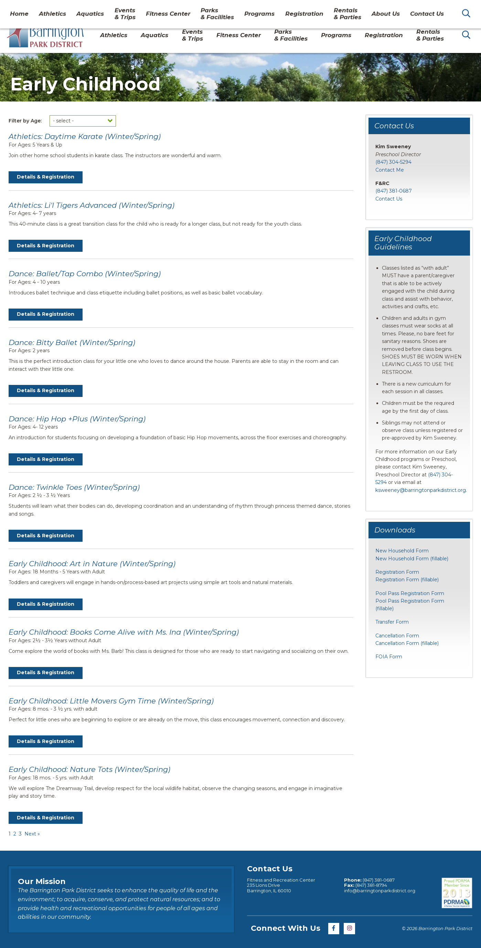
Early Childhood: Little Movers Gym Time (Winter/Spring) (111, 701)
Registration (384, 35)
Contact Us (420, 8)
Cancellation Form (397, 636)
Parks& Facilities (291, 35)
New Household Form (402, 551)
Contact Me (389, 170)
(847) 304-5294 (393, 162)
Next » (32, 834)
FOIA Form (388, 657)
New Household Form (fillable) (411, 559)
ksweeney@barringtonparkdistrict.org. (421, 490)
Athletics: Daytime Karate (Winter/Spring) (85, 136)
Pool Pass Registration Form (409, 593)
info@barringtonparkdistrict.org (379, 890)
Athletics (113, 35)
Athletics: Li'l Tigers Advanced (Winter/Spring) (91, 205)
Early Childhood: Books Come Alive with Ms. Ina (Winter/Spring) (124, 632)
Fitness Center (238, 35)
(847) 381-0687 (393, 191)
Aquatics (154, 35)
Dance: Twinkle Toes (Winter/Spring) (74, 487)
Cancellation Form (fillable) (407, 643)
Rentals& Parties (430, 35)
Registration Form (397, 572)
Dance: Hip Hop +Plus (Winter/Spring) (77, 418)
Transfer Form (392, 622)
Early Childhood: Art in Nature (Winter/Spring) (92, 563)
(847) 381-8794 (370, 885)
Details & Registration (45, 177)
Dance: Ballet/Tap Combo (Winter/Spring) (85, 273)
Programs (336, 35)
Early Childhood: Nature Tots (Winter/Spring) (89, 769)
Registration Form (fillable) (407, 580)
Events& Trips (192, 35)
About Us (384, 8)
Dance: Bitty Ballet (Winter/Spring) (72, 342)
